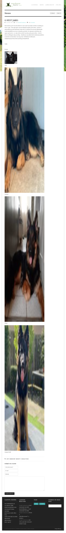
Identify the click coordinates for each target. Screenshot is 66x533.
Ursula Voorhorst (22, 22)
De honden (34, 4)
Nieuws (42, 4)
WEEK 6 (21, 520)
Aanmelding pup (49, 4)
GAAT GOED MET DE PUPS (11, 519)
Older (59, 13)
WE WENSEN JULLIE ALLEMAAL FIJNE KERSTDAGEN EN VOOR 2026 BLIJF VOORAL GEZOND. (10, 510)
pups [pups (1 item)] (36, 506)
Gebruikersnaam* (23, 519)
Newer (53, 13)
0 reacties (33, 22)
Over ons (58, 4)
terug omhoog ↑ (58, 531)
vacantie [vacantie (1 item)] (42, 506)
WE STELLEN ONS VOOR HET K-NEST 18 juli (25, 524)
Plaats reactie (9, 496)
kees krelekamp (23, 511)
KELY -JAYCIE (8, 524)
